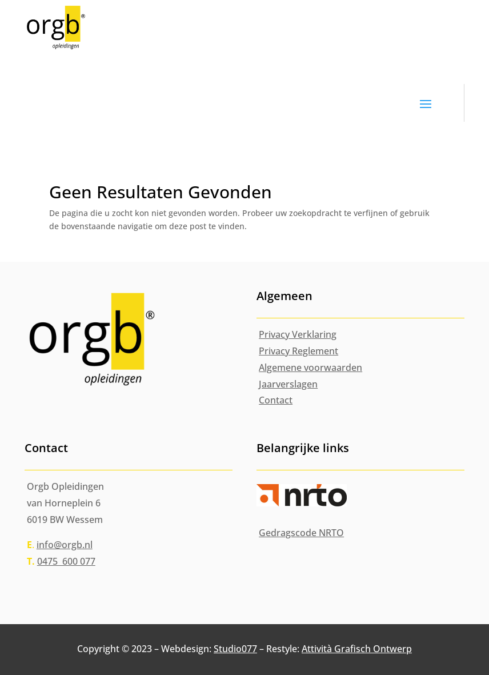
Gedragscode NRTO (301, 532)
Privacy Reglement (298, 351)
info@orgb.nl (65, 544)
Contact (275, 400)
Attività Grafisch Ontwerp (357, 648)
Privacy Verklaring (297, 334)
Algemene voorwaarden (310, 367)
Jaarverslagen (288, 384)
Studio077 (235, 648)
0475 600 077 (66, 561)
